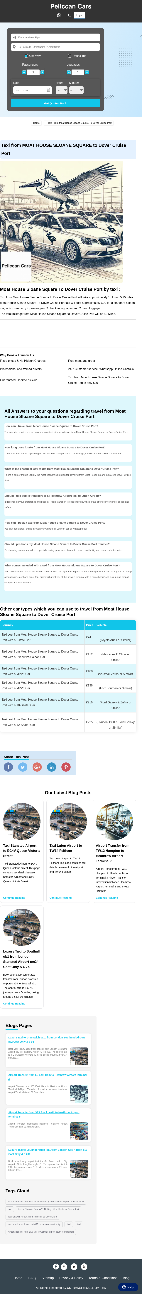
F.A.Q (32, 1278)
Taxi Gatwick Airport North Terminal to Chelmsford (32, 1216)
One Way (35, 55)
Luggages (73, 64)
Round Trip (79, 55)
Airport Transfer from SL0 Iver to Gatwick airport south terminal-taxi (41, 1232)
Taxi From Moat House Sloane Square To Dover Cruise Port (79, 123)
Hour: (61, 87)
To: (19, 47)
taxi (9, 1209)
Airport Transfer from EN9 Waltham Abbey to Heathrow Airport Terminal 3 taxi (46, 1201)
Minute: (76, 87)
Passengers (30, 64)
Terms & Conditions (103, 1278)
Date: (16, 82)
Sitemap (48, 1278)
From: (21, 37)
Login (79, 15)
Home (36, 123)
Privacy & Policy (71, 1278)
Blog (126, 1278)
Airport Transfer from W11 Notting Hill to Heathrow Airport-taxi (48, 1209)
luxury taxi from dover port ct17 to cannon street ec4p (34, 1224)
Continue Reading (14, 897)
